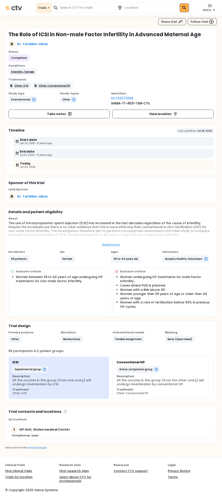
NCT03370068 (122, 98)
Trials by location (19, 477)
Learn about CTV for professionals (75, 479)
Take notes (59, 114)
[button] (22, 71)
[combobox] (85, 8)
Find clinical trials (18, 471)
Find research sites (74, 471)
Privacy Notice (179, 471)
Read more (111, 245)
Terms (173, 477)
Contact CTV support (131, 471)
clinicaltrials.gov (37, 447)
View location (163, 114)
